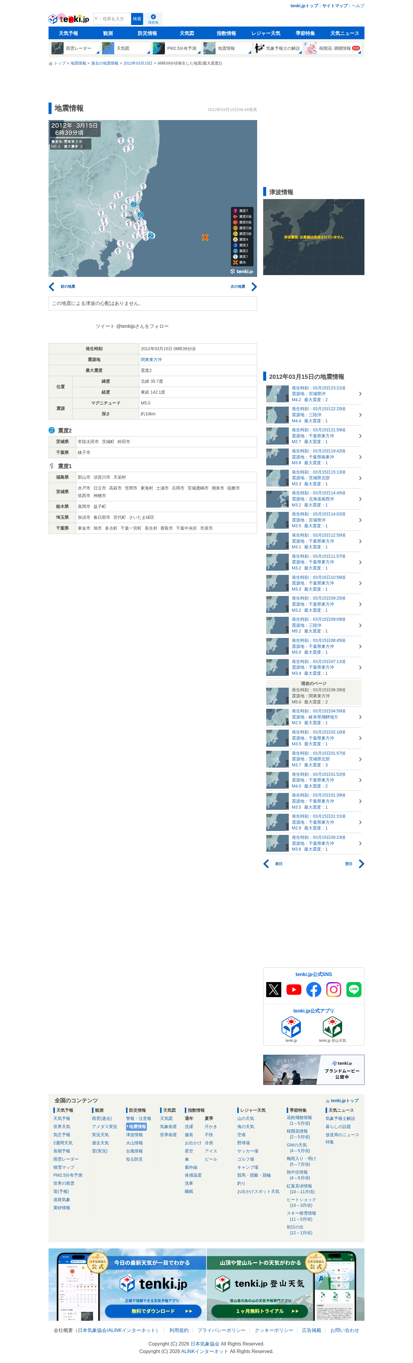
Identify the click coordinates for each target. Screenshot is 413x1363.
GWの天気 (304, 1148)
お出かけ (193, 1142)
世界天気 (61, 1126)
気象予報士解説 (340, 1118)
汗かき (211, 1126)
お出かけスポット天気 (258, 1191)
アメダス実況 (104, 1126)
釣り (241, 1183)
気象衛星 (168, 1126)
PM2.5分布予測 (67, 1175)
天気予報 (68, 33)
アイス (211, 1151)
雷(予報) (61, 1191)
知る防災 (134, 1159)
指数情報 (226, 33)
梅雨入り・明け (304, 1161)
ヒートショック (304, 1202)
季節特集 (305, 33)
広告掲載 (311, 1330)
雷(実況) (99, 1151)
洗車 (189, 1183)
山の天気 (245, 1118)
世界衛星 (168, 1134)
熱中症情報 (304, 1175)
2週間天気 (63, 1142)
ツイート (105, 326)
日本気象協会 (92, 1330)
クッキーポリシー (274, 1330)
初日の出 (304, 1230)
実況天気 (100, 1134)
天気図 (187, 33)
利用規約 (179, 1330)
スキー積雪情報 (304, 1216)
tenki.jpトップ (304, 5)
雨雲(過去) (102, 1118)
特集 (330, 1142)
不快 (209, 1134)
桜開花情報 (304, 1134)
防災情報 (147, 33)
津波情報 (134, 1134)
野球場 (243, 1142)
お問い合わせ (344, 1330)
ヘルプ (358, 5)
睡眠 (189, 1191)
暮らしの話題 (338, 1126)
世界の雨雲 (63, 1183)
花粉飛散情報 (304, 1120)
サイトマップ (335, 5)
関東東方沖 (151, 359)
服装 (189, 1134)
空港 (241, 1134)
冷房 (209, 1142)
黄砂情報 (61, 1207)
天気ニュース (344, 33)
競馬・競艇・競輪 (254, 1175)
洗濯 (189, 1126)
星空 (189, 1151)
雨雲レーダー (66, 1159)
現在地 (153, 22)
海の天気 (245, 1126)
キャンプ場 (247, 1167)
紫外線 (191, 1167)
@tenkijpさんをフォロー (142, 326)
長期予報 (61, 1151)
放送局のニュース (342, 1134)
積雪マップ (63, 1167)
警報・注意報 (138, 1118)
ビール (211, 1159)
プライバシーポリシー (221, 1330)
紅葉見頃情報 (304, 1189)
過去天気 (100, 1142)
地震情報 (137, 1126)
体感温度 (193, 1175)
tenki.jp (69, 20)
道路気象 (61, 1199)
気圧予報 (61, 1134)
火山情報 (134, 1142)
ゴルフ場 (245, 1159)
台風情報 (134, 1151)
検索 (137, 19)
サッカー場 (247, 1151)
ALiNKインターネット (132, 1330)
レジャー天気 (265, 33)
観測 (108, 33)
